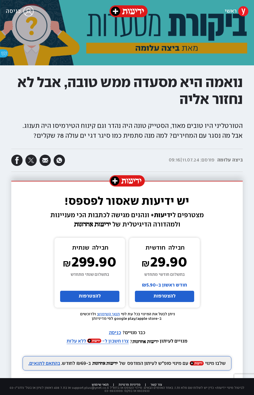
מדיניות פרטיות (130, 384)
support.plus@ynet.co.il (90, 387)
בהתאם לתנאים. (44, 363)
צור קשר (156, 384)
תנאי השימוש (109, 314)
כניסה (115, 333)
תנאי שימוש (100, 384)
